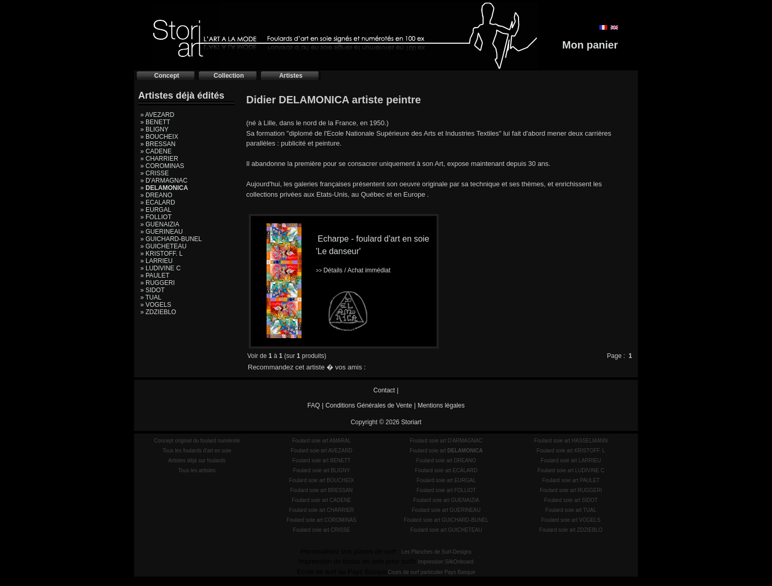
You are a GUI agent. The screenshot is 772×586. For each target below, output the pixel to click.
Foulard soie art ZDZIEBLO (570, 530)
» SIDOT (152, 290)
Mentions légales (441, 405)
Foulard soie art (445, 450)
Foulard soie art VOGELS (570, 520)
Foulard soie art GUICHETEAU (446, 530)
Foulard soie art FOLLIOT (446, 490)
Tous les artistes (197, 470)
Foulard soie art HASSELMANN (571, 441)
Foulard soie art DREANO (446, 460)
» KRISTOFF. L (161, 253)
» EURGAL (155, 209)
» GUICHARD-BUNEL (171, 239)
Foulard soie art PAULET (570, 480)
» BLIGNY (154, 129)
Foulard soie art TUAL (571, 510)
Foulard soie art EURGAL (446, 480)
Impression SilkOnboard (446, 562)
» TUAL (150, 297)
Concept (166, 75)
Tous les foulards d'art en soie (196, 450)
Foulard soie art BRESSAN (321, 490)
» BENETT (155, 122)
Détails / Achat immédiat (353, 270)
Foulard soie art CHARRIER (321, 510)
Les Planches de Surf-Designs (437, 552)
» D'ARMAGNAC (163, 180)
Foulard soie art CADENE (321, 500)
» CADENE (156, 151)
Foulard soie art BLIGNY (321, 470)
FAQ (313, 405)
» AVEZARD (157, 114)
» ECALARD (157, 202)
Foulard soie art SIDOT (571, 500)
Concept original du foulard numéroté (197, 441)
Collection (228, 75)
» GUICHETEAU (163, 246)
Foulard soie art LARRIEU (571, 460)
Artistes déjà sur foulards (196, 460)
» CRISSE (154, 173)
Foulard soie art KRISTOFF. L (571, 450)
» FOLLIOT (156, 217)
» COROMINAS (162, 166)
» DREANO (156, 195)
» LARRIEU (156, 261)
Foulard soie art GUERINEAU (446, 510)
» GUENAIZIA (159, 224)
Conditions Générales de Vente (368, 405)
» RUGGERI (157, 282)
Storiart (411, 422)
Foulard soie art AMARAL (321, 441)
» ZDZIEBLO (158, 312)
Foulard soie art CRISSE (322, 530)
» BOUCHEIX (159, 136)
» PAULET (155, 275)
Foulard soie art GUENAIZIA (446, 500)
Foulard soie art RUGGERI (571, 490)
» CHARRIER (159, 158)
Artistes (291, 75)
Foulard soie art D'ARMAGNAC (446, 441)
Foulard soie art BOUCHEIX (321, 480)
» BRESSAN (157, 144)
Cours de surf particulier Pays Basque (431, 572)
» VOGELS (155, 304)
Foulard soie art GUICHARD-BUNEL (446, 520)
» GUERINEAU (161, 231)
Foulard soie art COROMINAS (321, 520)
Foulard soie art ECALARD (446, 470)
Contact (384, 390)
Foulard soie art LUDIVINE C (570, 470)
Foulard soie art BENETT (321, 460)
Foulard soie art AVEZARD (321, 450)
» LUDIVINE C (160, 268)
